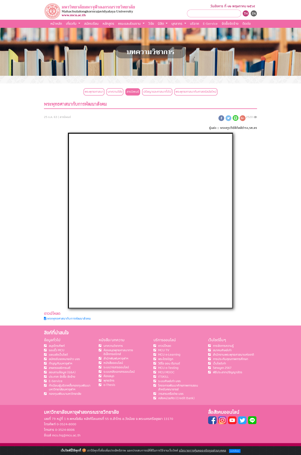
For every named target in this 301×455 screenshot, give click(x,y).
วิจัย (151, 23)
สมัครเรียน (91, 23)
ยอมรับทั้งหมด (234, 451)
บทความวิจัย (115, 91)
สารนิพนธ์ (133, 91)
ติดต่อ (246, 23)
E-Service (210, 23)
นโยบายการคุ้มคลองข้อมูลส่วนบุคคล (202, 450)
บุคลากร (177, 23)
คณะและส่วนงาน (130, 23)
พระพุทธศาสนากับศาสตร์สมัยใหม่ (195, 91)
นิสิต (161, 23)
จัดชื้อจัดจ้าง (230, 23)
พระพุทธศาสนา (94, 91)
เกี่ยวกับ (71, 23)
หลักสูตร (108, 23)
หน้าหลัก (56, 23)
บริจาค (194, 23)
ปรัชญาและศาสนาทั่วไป (157, 91)
